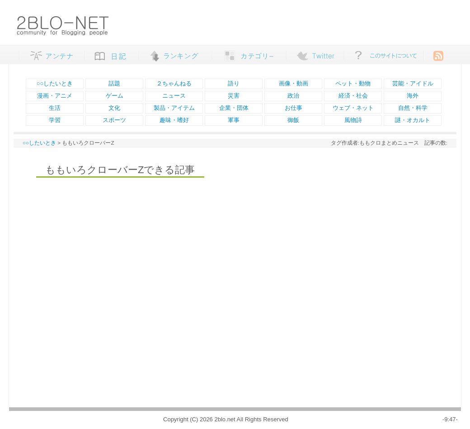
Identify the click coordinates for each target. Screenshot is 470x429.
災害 (234, 95)
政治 (293, 95)
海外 (412, 95)
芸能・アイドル (412, 83)
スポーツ (114, 120)
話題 (114, 83)
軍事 (234, 120)
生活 (55, 107)
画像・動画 (293, 83)
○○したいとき (55, 83)
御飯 (293, 120)
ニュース (174, 95)
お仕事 (293, 107)
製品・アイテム (174, 107)
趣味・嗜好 (174, 120)
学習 (55, 120)
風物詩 (353, 120)
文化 (114, 107)
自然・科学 (413, 107)
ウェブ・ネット (353, 107)
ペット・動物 (353, 83)
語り (234, 83)
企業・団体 (234, 107)
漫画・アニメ (54, 95)
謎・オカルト (412, 120)
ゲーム (114, 95)
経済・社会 (353, 95)
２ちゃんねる (174, 83)
